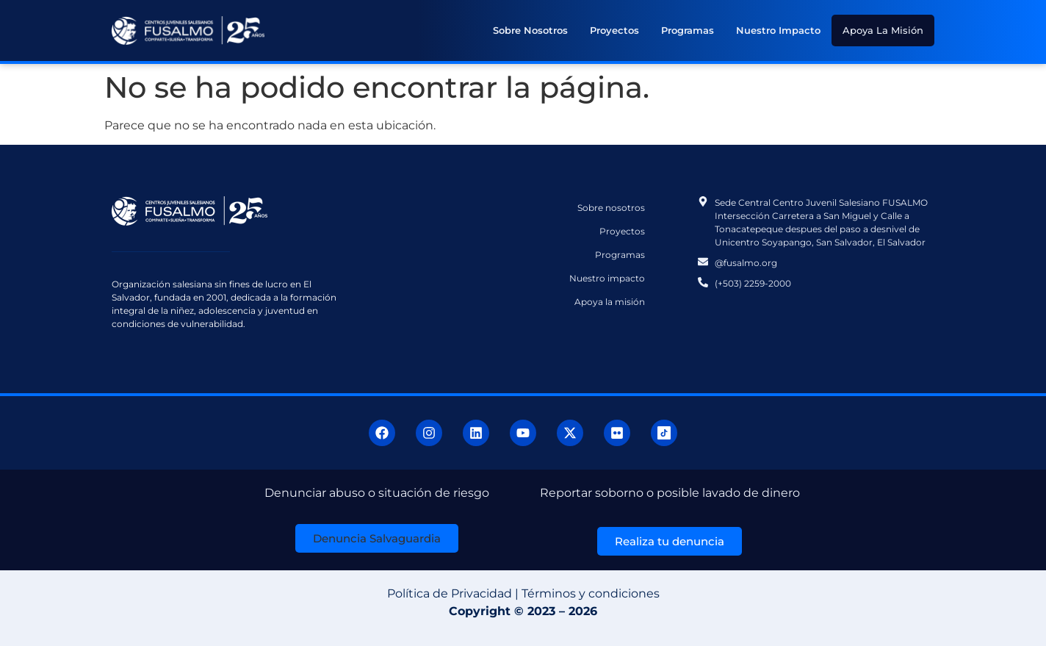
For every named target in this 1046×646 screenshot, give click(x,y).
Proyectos (614, 30)
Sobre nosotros (530, 30)
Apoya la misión (883, 30)
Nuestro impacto (778, 30)
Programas (687, 30)
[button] (376, 538)
